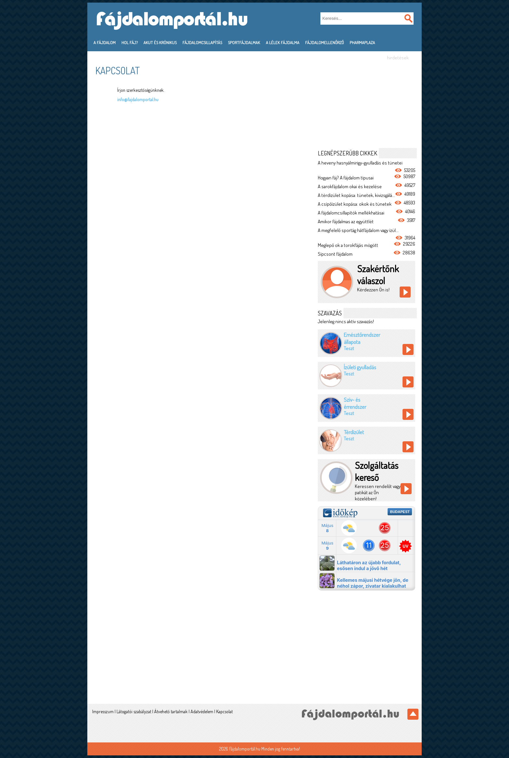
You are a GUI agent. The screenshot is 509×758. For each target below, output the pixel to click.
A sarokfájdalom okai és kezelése (350, 186)
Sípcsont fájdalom (335, 254)
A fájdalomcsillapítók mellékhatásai (351, 213)
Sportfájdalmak (244, 42)
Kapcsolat (224, 711)
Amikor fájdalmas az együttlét (346, 221)
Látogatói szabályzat (134, 711)
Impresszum (103, 711)
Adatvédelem (202, 711)
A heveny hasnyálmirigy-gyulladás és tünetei (360, 163)
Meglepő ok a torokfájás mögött (348, 245)
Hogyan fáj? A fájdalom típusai (346, 178)
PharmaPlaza (362, 42)
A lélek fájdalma (282, 42)
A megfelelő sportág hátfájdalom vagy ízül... (358, 230)
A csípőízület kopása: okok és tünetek (354, 204)
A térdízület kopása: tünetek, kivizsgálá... (356, 195)
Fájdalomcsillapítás (202, 42)
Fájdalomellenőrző (324, 42)
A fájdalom (104, 42)
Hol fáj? (129, 42)
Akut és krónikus (160, 42)
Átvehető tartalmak (171, 711)
